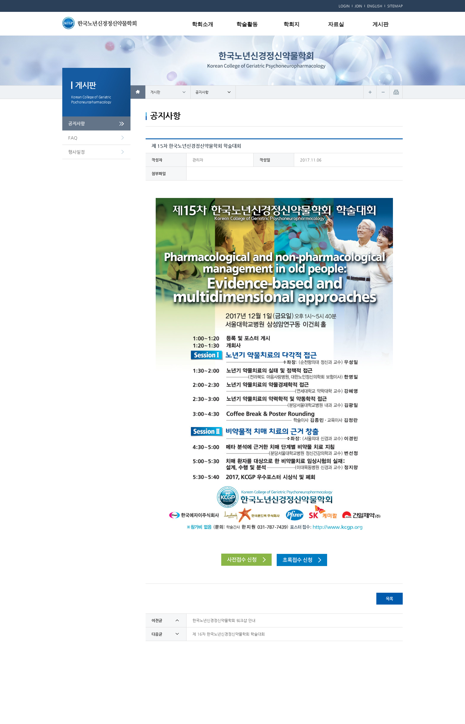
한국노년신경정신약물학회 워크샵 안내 (223, 620)
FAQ (72, 137)
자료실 (336, 24)
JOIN (358, 6)
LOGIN (344, 6)
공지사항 (76, 123)
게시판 (380, 24)
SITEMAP (395, 6)
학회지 (292, 24)
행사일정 (76, 151)
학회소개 (202, 24)
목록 (390, 598)
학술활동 (247, 24)
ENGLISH (374, 6)
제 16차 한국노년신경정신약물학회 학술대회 (228, 634)
